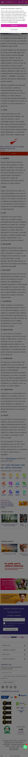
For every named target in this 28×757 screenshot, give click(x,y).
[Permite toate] (14, 25)
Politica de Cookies (13, 22)
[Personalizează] (14, 29)
